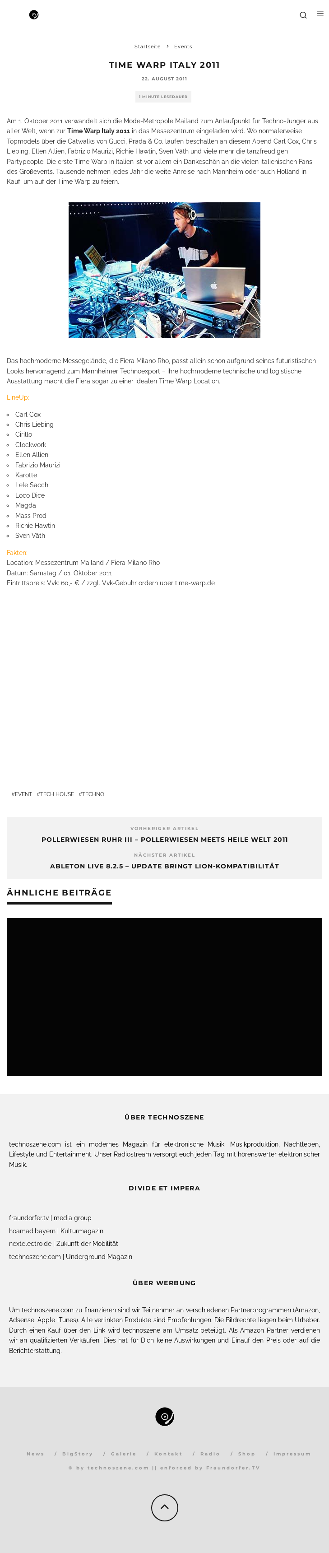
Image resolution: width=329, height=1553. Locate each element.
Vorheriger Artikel (164, 828)
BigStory (77, 1454)
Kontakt (168, 1454)
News (36, 1454)
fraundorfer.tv (29, 1218)
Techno (93, 794)
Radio (210, 1454)
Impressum (292, 1454)
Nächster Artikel (164, 855)
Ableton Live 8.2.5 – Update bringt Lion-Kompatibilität (164, 866)
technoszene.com (35, 1256)
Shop (247, 1454)
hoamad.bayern (32, 1231)
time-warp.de (195, 583)
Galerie (124, 1454)
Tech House (57, 794)
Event (23, 794)
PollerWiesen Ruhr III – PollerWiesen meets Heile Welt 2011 (165, 839)
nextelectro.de (30, 1243)
